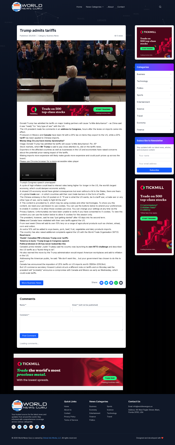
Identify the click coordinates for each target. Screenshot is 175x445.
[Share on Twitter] (106, 283)
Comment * (24, 315)
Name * (23, 305)
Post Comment (29, 335)
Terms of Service (71, 420)
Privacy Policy (69, 417)
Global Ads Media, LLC (52, 438)
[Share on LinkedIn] (111, 283)
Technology (112, 413)
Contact (121, 7)
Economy (93, 410)
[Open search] (160, 7)
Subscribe (154, 170)
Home (79, 7)
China (22, 220)
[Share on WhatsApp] (116, 283)
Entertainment (94, 413)
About (111, 7)
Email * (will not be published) (85, 305)
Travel (109, 417)
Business (92, 406)
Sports (109, 406)
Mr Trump (45, 146)
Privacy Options (27, 211)
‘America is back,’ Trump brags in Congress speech (44, 241)
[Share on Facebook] (101, 283)
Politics (92, 420)
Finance (92, 417)
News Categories (95, 7)
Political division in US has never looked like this (43, 244)
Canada (47, 135)
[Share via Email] (121, 283)
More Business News (31, 283)
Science (110, 410)
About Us (67, 410)
